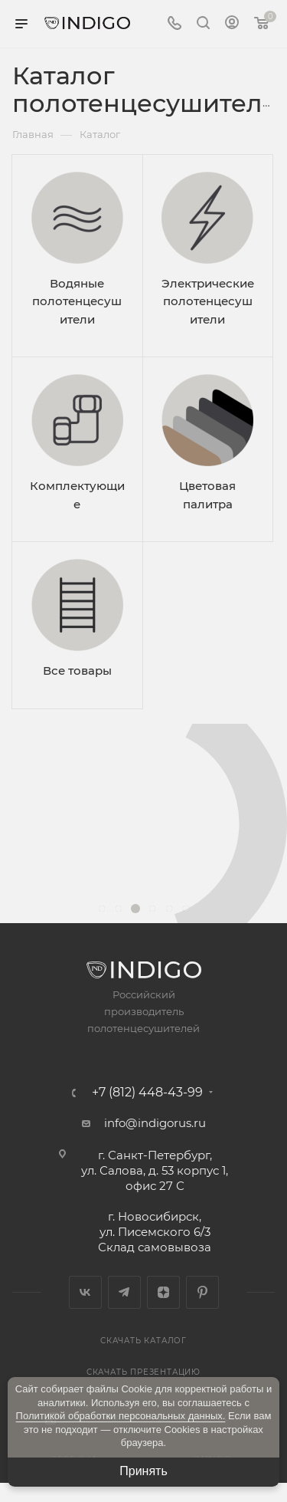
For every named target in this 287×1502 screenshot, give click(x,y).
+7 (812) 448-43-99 (147, 1092)
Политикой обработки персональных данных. (121, 1415)
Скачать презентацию (143, 1372)
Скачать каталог (143, 1341)
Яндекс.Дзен (163, 1292)
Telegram (124, 1292)
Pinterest (202, 1292)
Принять (143, 1470)
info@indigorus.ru (155, 1123)
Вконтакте (85, 1292)
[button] (102, 908)
